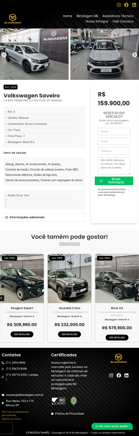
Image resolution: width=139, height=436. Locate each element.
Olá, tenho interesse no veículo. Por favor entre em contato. (114, 165)
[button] (4, 54)
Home (67, 16)
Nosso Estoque (97, 21)
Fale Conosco (123, 21)
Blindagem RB (87, 16)
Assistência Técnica (117, 16)
